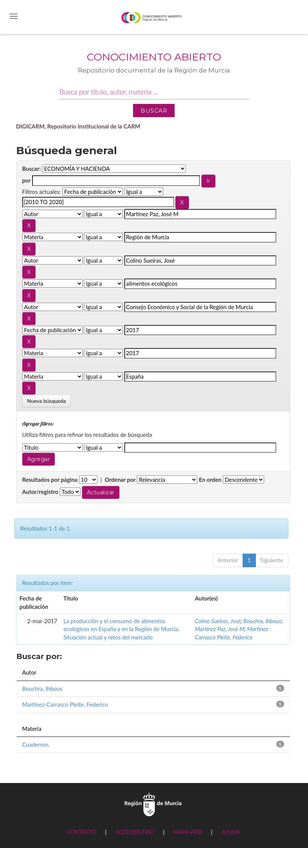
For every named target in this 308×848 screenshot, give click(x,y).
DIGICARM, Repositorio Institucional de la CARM (78, 126)
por (26, 180)
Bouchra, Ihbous (262, 620)
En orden (210, 479)
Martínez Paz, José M (220, 628)
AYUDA (230, 831)
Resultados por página (50, 479)
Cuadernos (35, 744)
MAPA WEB (187, 831)
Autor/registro (40, 491)
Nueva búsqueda (46, 401)
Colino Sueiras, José (218, 620)
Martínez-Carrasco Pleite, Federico (65, 704)
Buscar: (31, 168)
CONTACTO (81, 831)
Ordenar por (120, 479)
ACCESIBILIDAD (134, 831)
